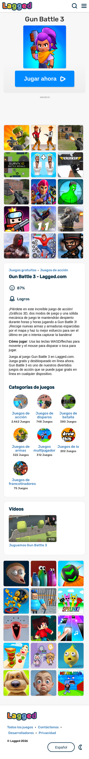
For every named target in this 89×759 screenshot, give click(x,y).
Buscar (75, 6)
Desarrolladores (21, 733)
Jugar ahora (40, 78)
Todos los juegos (20, 727)
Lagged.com (22, 716)
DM (80, 747)
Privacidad (47, 733)
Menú (84, 6)
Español (61, 747)
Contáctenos (48, 727)
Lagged (17, 6)
